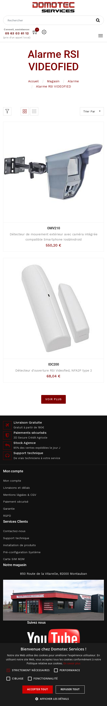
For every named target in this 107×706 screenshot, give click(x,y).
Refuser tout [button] (70, 689)
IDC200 (53, 364)
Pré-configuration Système (22, 552)
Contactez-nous (14, 531)
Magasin (53, 81)
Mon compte (12, 480)
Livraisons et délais (16, 487)
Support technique (16, 538)
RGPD (7, 515)
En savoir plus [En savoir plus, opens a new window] (72, 663)
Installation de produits (19, 545)
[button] (53, 699)
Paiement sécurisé (15, 501)
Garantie (9, 508)
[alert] (53, 674)
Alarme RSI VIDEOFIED (53, 86)
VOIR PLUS (53, 399)
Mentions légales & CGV (19, 494)
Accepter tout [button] (37, 689)
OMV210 (53, 228)
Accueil (33, 81)
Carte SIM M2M (13, 559)
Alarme (73, 81)
